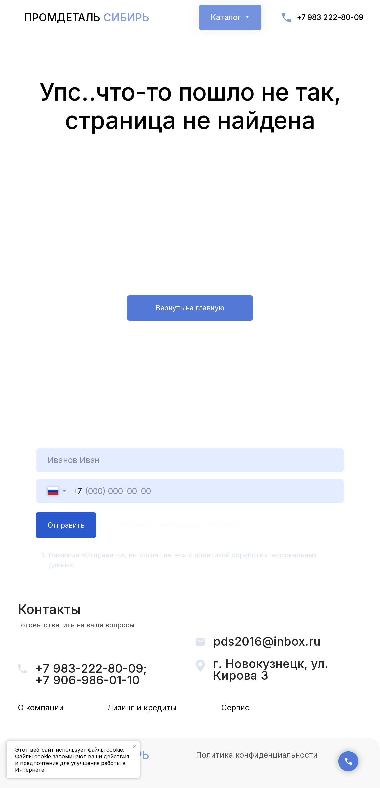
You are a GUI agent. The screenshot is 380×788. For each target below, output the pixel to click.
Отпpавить (66, 525)
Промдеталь (86, 17)
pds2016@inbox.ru (267, 641)
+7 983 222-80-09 (330, 17)
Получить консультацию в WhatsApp (182, 525)
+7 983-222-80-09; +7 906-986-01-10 (91, 674)
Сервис (235, 707)
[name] (190, 460)
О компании (41, 707)
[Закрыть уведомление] (134, 746)
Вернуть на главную (190, 307)
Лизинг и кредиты (141, 707)
